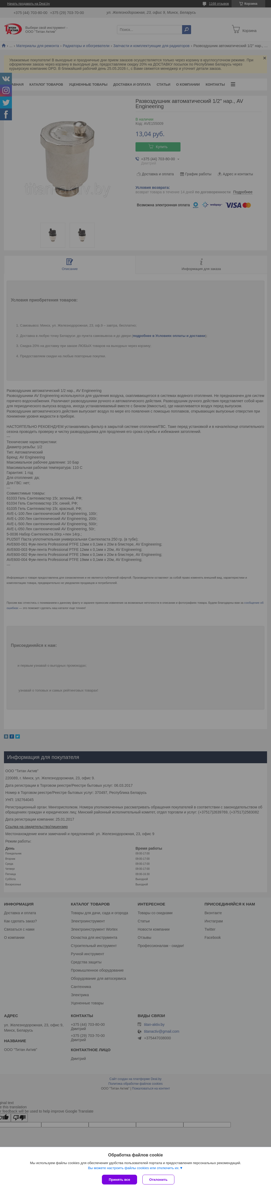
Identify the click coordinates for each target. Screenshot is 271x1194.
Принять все (119, 1180)
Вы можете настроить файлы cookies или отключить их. (133, 1168)
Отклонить (158, 1180)
